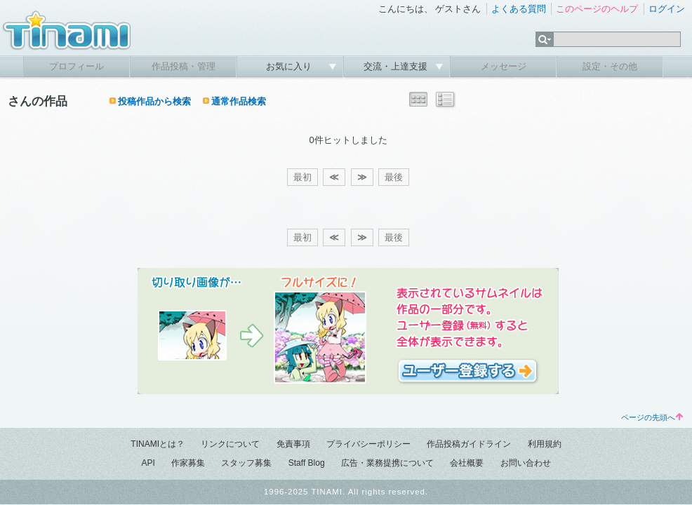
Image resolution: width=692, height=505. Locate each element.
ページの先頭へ (652, 417)
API (147, 463)
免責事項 (293, 444)
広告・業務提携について (387, 463)
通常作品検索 (238, 101)
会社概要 (467, 463)
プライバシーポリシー (368, 444)
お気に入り (290, 66)
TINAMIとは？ (158, 444)
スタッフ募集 (246, 463)
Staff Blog (306, 463)
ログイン (666, 9)
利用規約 (544, 444)
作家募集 (188, 463)
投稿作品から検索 (154, 101)
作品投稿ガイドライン (469, 444)
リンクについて (230, 444)
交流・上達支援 (397, 66)
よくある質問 (518, 9)
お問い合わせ (525, 463)
